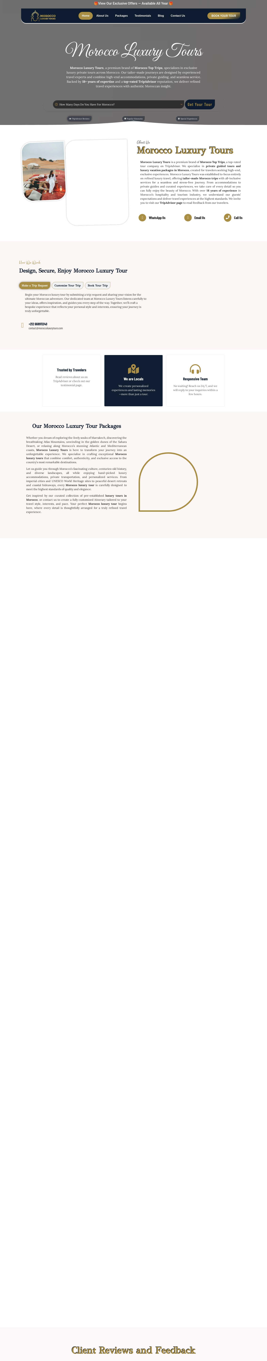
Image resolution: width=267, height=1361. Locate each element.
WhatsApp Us (157, 218)
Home (85, 15)
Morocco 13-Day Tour (156, 597)
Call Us (238, 218)
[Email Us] (188, 218)
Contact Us (178, 15)
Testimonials (143, 15)
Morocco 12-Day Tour (42, 673)
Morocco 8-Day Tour (155, 673)
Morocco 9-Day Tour (212, 673)
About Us (102, 15)
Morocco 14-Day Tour (213, 597)
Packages (121, 15)
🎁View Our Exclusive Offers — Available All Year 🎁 (133, 3)
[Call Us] (227, 218)
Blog (161, 15)
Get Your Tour (200, 104)
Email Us (199, 218)
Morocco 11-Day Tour (99, 673)
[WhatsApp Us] (142, 218)
